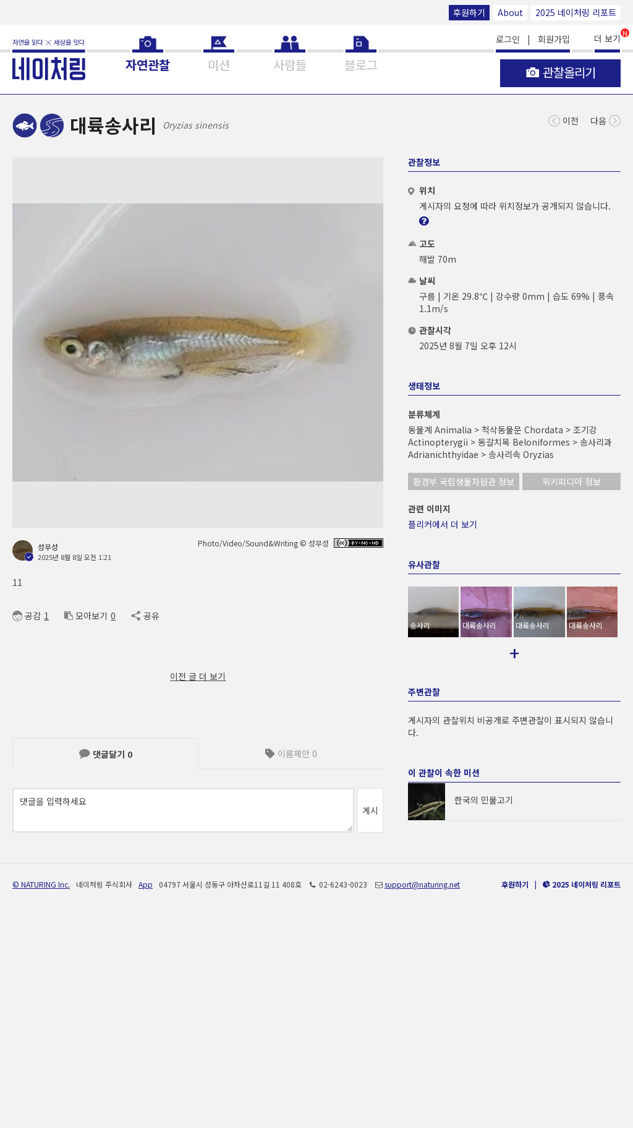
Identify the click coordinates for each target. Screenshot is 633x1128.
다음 (605, 119)
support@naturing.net (422, 1089)
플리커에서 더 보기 (442, 524)
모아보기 (86, 615)
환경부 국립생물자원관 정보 (463, 481)
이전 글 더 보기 (198, 676)
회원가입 (554, 39)
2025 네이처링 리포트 (575, 12)
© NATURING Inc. (41, 1089)
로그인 (508, 39)
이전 (563, 119)
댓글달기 (105, 754)
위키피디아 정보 (571, 481)
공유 (145, 615)
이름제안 (291, 753)
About (510, 12)
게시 (370, 810)
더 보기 (607, 37)
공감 (26, 615)
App (145, 1089)
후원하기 (469, 12)
